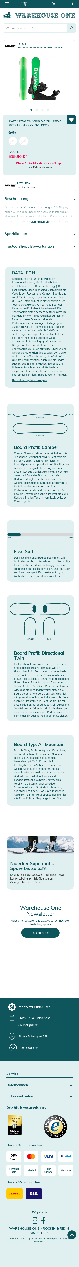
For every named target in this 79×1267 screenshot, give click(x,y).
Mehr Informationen (43, 166)
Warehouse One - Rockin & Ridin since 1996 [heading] (39, 1230)
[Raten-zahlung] (48, 1170)
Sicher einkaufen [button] (39, 1096)
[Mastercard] (31, 1156)
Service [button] (39, 1074)
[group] (39, 1007)
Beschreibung (16, 198)
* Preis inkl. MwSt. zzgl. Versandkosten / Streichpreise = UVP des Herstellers (39, 1240)
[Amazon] (13, 1156)
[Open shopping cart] (54, 3)
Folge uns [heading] (39, 1211)
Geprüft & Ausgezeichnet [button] (26, 1108)
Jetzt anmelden (40, 932)
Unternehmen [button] (39, 1085)
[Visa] (48, 1156)
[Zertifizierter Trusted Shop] (22, 1127)
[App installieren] (23, 1048)
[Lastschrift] (31, 1170)
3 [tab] (42, 110)
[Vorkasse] (65, 1170)
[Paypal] (65, 1156)
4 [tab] (48, 110)
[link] (35, 1223)
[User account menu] (72, 3)
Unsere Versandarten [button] (23, 1182)
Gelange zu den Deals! (26, 882)
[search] (35, 28)
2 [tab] (37, 110)
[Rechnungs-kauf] (13, 1170)
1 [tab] (31, 110)
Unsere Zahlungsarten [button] (24, 1145)
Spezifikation (16, 233)
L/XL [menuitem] (24, 141)
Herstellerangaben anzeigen (29, 380)
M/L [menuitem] (13, 141)
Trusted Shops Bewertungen (29, 246)
